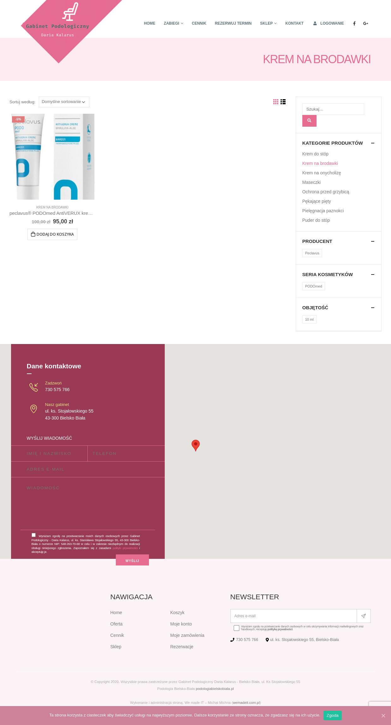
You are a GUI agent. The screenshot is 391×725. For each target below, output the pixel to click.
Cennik (199, 23)
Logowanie (328, 23)
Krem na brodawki (52, 207)
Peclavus (312, 253)
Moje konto (181, 623)
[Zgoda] (383, 715)
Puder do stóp (316, 220)
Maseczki (311, 182)
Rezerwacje (181, 646)
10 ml (309, 319)
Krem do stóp (315, 153)
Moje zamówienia (187, 635)
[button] (196, 445)
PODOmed (313, 286)
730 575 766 (57, 389)
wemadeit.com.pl (246, 702)
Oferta (116, 623)
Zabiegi (171, 23)
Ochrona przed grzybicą (325, 191)
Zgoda (333, 715)
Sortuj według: (22, 102)
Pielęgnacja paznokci (323, 210)
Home (149, 23)
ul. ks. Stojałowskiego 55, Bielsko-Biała (304, 639)
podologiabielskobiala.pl (215, 689)
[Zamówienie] (64, 102)
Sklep (266, 23)
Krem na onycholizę (321, 172)
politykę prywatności (280, 629)
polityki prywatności (125, 548)
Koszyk (177, 612)
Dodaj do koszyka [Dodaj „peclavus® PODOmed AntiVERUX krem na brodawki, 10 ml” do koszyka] (55, 234)
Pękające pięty (316, 201)
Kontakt (294, 23)
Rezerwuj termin (233, 23)
